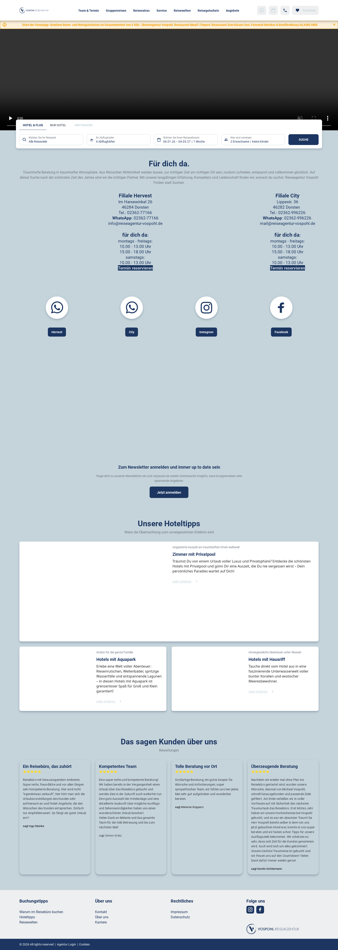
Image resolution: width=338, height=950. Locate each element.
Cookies (84, 944)
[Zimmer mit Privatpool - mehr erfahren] (185, 581)
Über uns (101, 917)
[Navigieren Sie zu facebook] (260, 910)
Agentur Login (66, 944)
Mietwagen (83, 125)
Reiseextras (141, 10)
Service (161, 10)
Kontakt (101, 911)
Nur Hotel (58, 125)
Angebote (232, 10)
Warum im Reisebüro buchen (41, 911)
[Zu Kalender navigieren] (273, 10)
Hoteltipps (27, 917)
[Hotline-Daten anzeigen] (284, 10)
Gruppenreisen (116, 10)
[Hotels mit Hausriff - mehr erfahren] (262, 691)
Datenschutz (180, 917)
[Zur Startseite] (35, 10)
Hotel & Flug (33, 125)
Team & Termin (88, 10)
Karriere (101, 922)
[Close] (334, 24)
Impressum (179, 911)
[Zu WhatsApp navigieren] (261, 10)
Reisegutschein (208, 10)
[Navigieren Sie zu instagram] (250, 910)
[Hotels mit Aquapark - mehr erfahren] (109, 701)
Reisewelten (182, 10)
